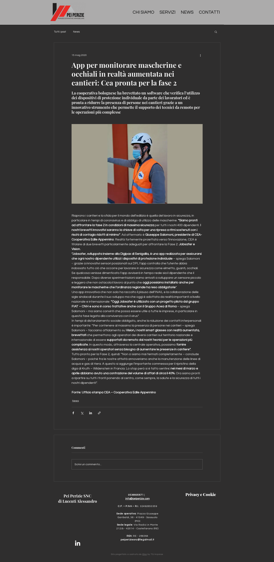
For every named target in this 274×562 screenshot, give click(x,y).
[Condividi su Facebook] (73, 413)
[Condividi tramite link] (99, 413)
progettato (121, 554)
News (76, 31)
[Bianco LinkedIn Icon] (77, 543)
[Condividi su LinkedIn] (90, 413)
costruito (133, 554)
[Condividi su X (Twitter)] (82, 413)
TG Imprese (157, 554)
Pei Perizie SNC (77, 495)
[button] (215, 31)
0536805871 (136, 495)
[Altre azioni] (200, 55)
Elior (144, 554)
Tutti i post (60, 31)
